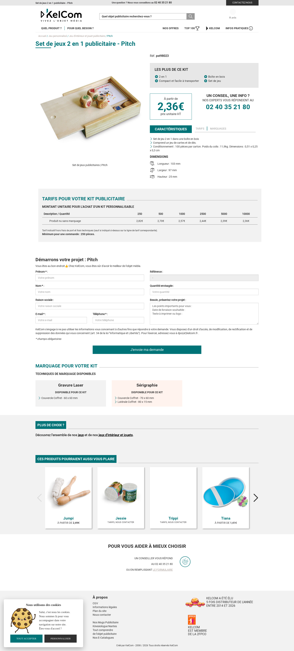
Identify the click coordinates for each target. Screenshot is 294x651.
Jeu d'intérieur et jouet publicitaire (87, 36)
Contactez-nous (242, 2)
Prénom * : (41, 271)
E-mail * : (40, 314)
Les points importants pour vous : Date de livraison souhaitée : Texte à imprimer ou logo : (204, 314)
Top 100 (191, 28)
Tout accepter (26, 638)
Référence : (156, 271)
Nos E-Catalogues (103, 637)
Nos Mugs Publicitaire (105, 622)
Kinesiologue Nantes (105, 626)
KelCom (212, 28)
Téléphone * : (100, 314)
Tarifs (200, 128)
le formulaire (163, 569)
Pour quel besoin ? (80, 28)
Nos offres (171, 28)
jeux (81, 435)
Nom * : (39, 285)
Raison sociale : (44, 299)
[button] (123, 594)
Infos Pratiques (239, 28)
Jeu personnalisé (57, 36)
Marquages (218, 128)
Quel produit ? (51, 28)
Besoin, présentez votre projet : (168, 299)
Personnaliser (61, 638)
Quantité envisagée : (162, 285)
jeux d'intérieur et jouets (116, 435)
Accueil (42, 36)
